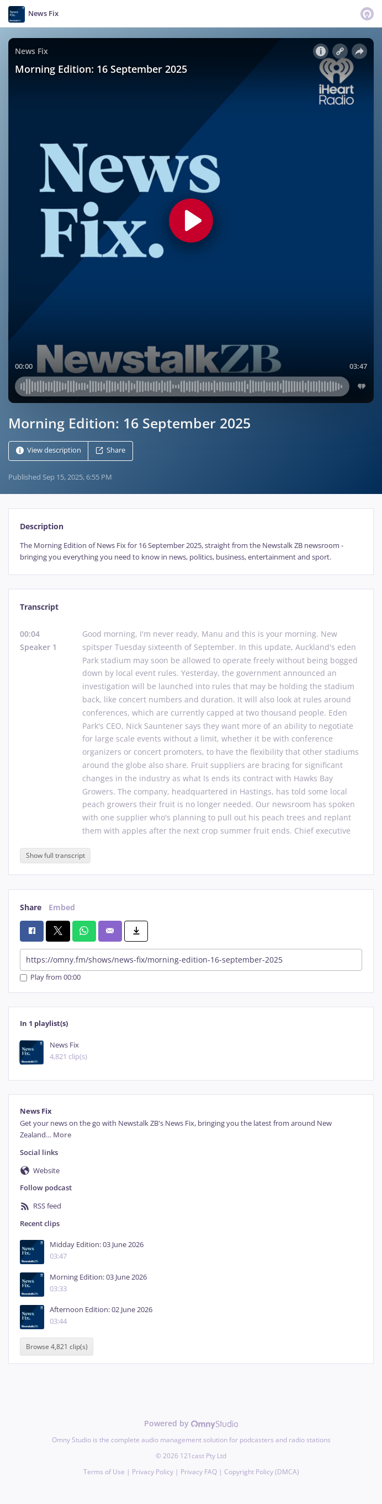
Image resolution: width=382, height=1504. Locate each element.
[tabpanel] (191, 551)
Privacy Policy (152, 1471)
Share (110, 450)
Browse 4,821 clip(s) (57, 1346)
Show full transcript (55, 855)
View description (48, 450)
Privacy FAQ (199, 1471)
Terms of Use (104, 1471)
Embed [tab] (62, 907)
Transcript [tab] (39, 606)
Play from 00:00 (50, 977)
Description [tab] (41, 526)
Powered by (191, 1423)
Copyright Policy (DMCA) (261, 1471)
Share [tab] (30, 907)
